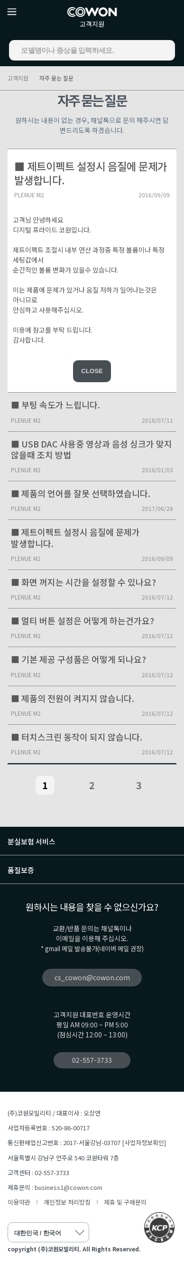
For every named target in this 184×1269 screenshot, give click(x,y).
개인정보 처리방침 (67, 1202)
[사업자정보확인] (144, 1142)
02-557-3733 (92, 1060)
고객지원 (92, 24)
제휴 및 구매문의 (125, 1202)
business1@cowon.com (68, 1187)
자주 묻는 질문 (56, 78)
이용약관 (19, 1202)
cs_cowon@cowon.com (92, 977)
